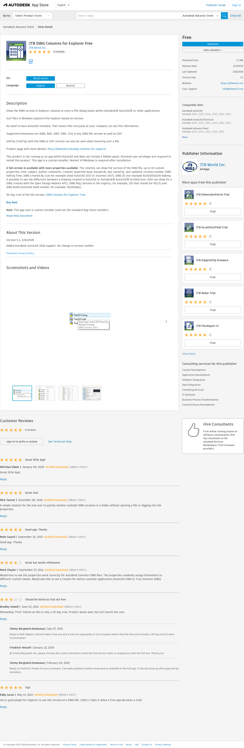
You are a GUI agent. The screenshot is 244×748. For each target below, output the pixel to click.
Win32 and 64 (40, 78)
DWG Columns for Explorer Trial (65, 195)
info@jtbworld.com (232, 88)
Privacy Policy (70, 744)
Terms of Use (116, 744)
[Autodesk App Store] (26, 5)
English (63, 5)
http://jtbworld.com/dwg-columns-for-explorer (76, 149)
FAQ (137, 744)
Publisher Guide (216, 5)
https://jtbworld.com (232, 83)
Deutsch (70, 85)
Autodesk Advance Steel (18, 27)
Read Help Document (19, 216)
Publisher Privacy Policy (20, 253)
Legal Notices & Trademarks (93, 744)
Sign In (236, 5)
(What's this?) (78, 467)
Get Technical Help (59, 441)
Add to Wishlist (213, 50)
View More (189, 354)
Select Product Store (28, 16)
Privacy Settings (163, 744)
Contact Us (147, 744)
